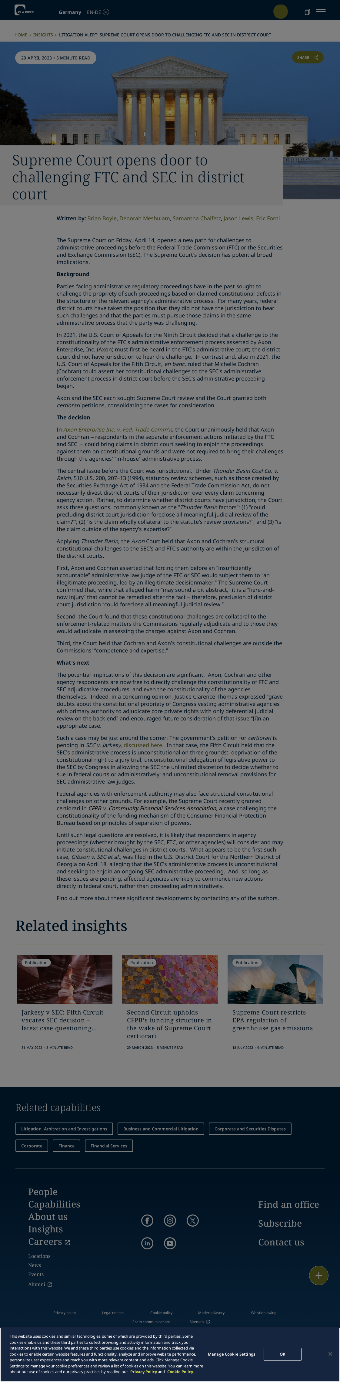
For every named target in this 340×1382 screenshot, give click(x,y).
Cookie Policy (180, 1371)
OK (282, 1354)
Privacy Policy (143, 1371)
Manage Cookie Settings (231, 1354)
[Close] (330, 1354)
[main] (170, 1354)
